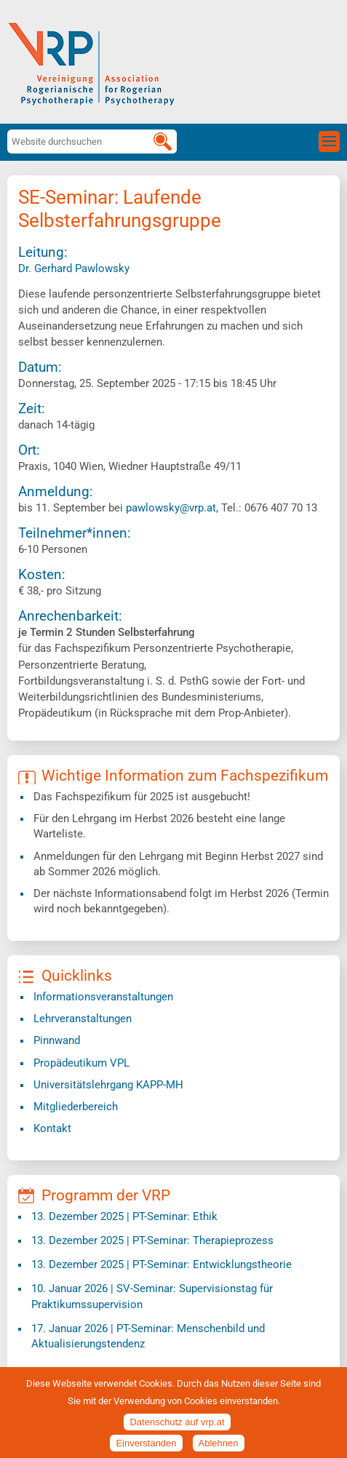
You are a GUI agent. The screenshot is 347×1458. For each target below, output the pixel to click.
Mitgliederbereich (75, 1106)
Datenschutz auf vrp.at (176, 1430)
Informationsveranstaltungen (103, 996)
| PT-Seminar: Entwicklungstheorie (161, 1264)
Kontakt (52, 1128)
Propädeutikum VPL (81, 1062)
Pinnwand (56, 1040)
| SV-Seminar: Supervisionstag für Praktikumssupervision (152, 1296)
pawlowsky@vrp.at (171, 507)
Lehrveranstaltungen (82, 1018)
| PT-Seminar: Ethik (124, 1216)
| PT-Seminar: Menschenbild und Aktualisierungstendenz (148, 1336)
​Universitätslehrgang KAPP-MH (108, 1084)
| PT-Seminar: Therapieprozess (152, 1240)
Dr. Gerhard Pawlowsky (73, 268)
